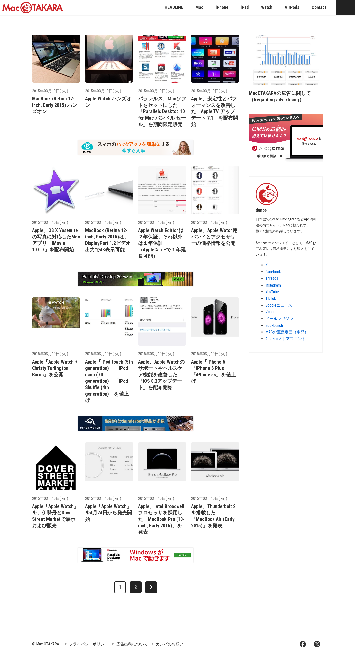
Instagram (273, 285)
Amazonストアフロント (286, 338)
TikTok (271, 298)
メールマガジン (279, 318)
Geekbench (274, 325)
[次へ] (151, 587)
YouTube (272, 292)
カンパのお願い (169, 644)
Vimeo (270, 311)
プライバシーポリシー (88, 644)
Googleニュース (279, 305)
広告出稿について (132, 644)
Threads (272, 278)
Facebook (273, 271)
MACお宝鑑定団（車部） (287, 332)
